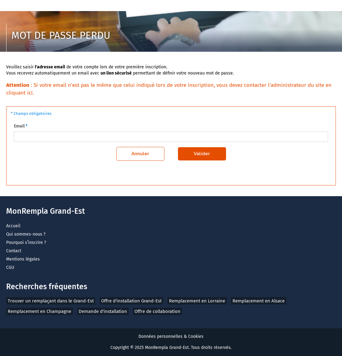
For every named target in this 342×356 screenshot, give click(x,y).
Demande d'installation (103, 311)
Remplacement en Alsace (259, 301)
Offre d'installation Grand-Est (131, 301)
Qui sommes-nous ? (25, 234)
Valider (202, 153)
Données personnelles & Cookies (171, 336)
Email (19, 126)
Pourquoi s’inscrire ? (26, 242)
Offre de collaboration (157, 311)
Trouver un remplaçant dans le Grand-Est (51, 301)
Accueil (13, 226)
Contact (13, 250)
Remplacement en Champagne (39, 311)
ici (30, 93)
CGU (10, 267)
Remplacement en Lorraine (197, 301)
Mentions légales (23, 259)
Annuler (140, 153)
